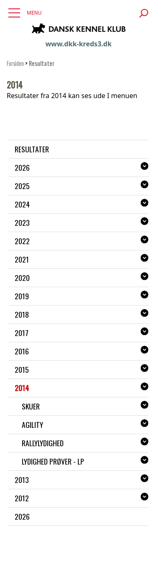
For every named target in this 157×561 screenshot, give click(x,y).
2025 (22, 185)
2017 (21, 332)
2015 (22, 369)
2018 (22, 314)
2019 (22, 296)
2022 (22, 240)
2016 (22, 351)
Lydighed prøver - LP (53, 461)
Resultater (32, 149)
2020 (22, 277)
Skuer (31, 406)
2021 (22, 259)
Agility (32, 424)
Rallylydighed (43, 442)
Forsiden (15, 63)
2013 (22, 479)
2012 (22, 498)
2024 (22, 204)
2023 (22, 222)
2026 (22, 167)
